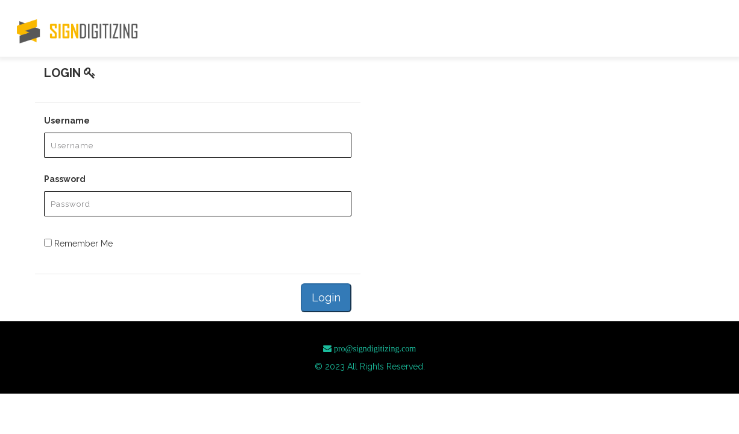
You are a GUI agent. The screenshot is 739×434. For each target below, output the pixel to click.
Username (67, 120)
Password (65, 179)
